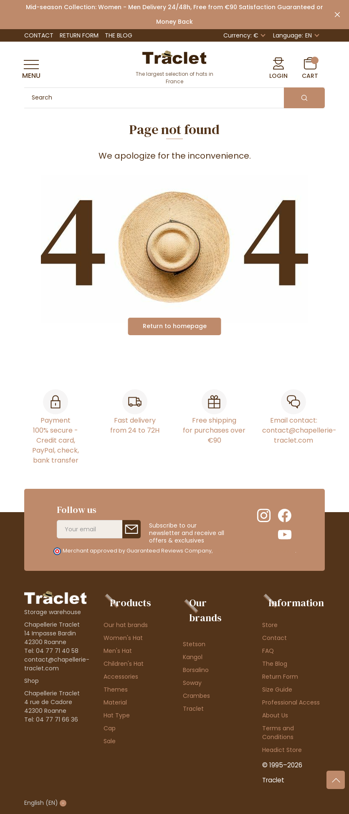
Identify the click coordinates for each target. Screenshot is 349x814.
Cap (110, 728)
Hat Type (117, 715)
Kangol (192, 657)
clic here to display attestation (254, 550)
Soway (192, 683)
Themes (116, 689)
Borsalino (196, 670)
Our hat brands (126, 625)
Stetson (194, 644)
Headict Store (282, 750)
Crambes (196, 696)
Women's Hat (123, 638)
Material (115, 702)
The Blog (118, 35)
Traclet (193, 708)
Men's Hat (118, 651)
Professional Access (291, 702)
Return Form (79, 35)
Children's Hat (124, 664)
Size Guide (277, 689)
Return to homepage (175, 326)
